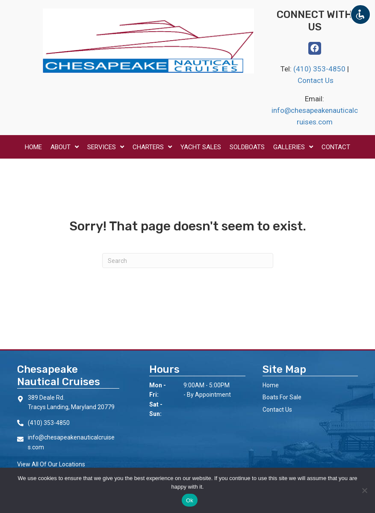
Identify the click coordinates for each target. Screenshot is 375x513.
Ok (189, 500)
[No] (364, 490)
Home (271, 385)
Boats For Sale (282, 397)
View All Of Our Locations (51, 464)
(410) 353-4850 (320, 69)
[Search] (187, 260)
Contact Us (316, 80)
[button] (314, 48)
